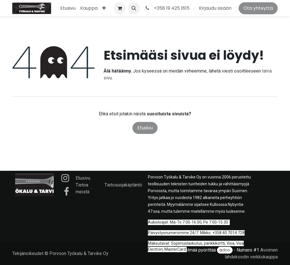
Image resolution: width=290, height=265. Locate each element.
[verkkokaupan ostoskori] (120, 8)
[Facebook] (66, 191)
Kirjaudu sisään (215, 8)
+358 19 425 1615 (167, 8)
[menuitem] (68, 8)
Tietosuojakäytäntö (123, 185)
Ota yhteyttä (258, 8)
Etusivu (145, 128)
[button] (134, 8)
